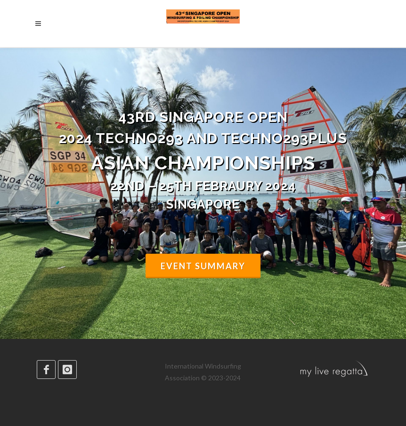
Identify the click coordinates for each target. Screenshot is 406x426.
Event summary (203, 266)
